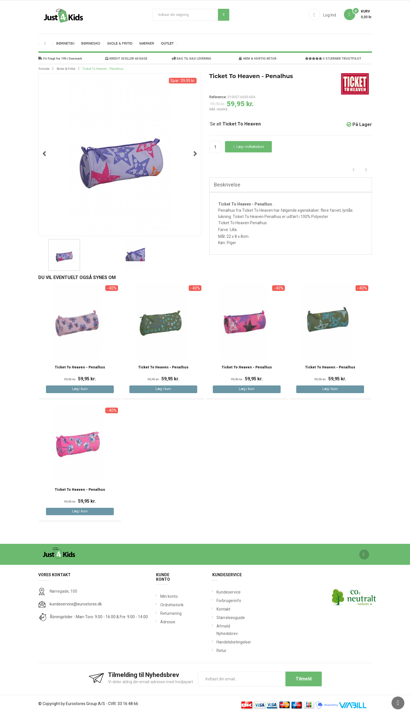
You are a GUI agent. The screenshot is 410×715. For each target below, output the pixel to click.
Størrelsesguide (217, 617)
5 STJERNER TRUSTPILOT (333, 58)
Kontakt (217, 609)
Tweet (366, 170)
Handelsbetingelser (217, 642)
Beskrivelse (227, 185)
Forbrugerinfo (217, 600)
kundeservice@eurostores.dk (76, 604)
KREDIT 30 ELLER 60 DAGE (126, 58)
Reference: (218, 97)
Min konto (169, 596)
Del (354, 170)
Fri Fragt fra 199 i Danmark (60, 58)
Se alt (235, 124)
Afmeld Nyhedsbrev (217, 630)
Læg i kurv (80, 389)
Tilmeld (304, 679)
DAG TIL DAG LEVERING (191, 58)
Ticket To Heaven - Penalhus (80, 367)
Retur (217, 650)
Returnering (170, 613)
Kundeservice (217, 592)
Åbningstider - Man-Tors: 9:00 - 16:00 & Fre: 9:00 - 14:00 (99, 617)
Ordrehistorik (170, 605)
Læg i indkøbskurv (249, 147)
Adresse (167, 622)
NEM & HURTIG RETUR (257, 58)
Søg (224, 14)
